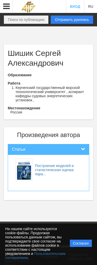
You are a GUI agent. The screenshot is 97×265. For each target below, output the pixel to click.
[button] (6, 6)
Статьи (18, 149)
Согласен (81, 243)
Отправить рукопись (72, 20)
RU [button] (90, 6)
